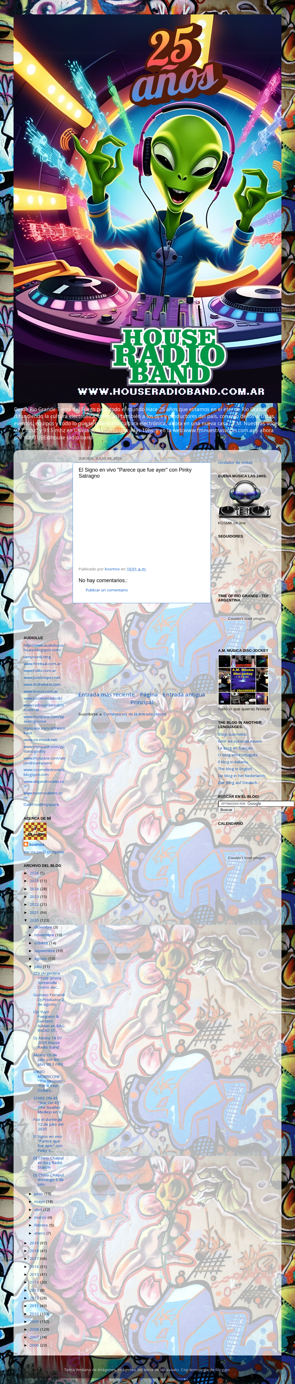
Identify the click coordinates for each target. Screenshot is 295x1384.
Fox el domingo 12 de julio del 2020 (48, 1124)
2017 (35, 1258)
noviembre (44, 934)
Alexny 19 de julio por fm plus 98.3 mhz (48, 1059)
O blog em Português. (238, 755)
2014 (35, 1282)
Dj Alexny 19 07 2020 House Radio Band (47, 1042)
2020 (35, 920)
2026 (35, 873)
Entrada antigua (184, 694)
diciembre (43, 927)
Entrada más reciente (106, 694)
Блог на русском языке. (240, 741)
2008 (35, 1329)
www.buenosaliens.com (43, 795)
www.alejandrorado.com (44, 784)
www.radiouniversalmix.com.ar (44, 707)
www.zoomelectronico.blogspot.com (44, 772)
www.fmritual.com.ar (42, 663)
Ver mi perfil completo (44, 852)
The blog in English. (235, 768)
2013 (35, 1290)
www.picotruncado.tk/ (43, 698)
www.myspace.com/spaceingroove (44, 719)
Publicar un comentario (107, 590)
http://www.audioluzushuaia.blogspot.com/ (44, 647)
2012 (35, 1298)
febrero (41, 1225)
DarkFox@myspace (41, 804)
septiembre (45, 950)
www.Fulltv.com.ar (40, 670)
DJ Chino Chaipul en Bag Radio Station (48, 1162)
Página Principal (144, 698)
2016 (35, 1266)
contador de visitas (235, 462)
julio (38, 966)
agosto (41, 958)
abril (38, 1209)
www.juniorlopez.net (42, 677)
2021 (35, 912)
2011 (35, 1305)
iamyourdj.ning (37, 656)
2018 (35, 1250)
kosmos (36, 844)
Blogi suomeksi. (232, 734)
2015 (35, 1274)
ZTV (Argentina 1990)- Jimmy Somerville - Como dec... (47, 980)
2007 (35, 1337)
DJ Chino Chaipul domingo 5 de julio (48, 1179)
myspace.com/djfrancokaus (44, 730)
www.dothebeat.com (42, 684)
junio (39, 1193)
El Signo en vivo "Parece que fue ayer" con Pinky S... (48, 1143)
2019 (35, 1243)
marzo (41, 1217)
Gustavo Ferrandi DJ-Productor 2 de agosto (49, 999)
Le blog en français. (236, 748)
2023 (35, 896)
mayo (40, 1201)
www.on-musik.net (40, 739)
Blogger (222, 1369)
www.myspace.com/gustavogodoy (44, 749)
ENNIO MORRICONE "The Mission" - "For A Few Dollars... (49, 1081)
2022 (35, 904)
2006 (35, 1345)
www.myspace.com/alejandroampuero (44, 760)
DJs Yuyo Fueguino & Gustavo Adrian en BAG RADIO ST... (49, 1021)
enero (40, 1233)
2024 (35, 888)
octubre (41, 943)
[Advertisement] (142, 647)
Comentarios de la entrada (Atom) (134, 714)
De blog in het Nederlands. (242, 775)
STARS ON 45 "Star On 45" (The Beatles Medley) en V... (48, 1105)
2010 (35, 1313)
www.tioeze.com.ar (41, 691)
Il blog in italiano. (233, 761)
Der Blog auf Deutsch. (238, 782)
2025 (35, 880)
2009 (35, 1321)
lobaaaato (169, 1369)
